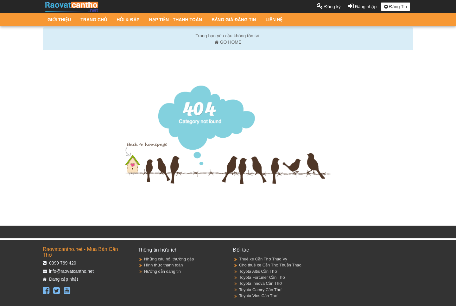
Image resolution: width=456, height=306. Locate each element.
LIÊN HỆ (273, 19)
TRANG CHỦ (93, 19)
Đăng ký (329, 6)
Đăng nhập (363, 6)
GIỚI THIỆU (59, 19)
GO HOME (228, 42)
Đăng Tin (395, 6)
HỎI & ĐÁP (128, 19)
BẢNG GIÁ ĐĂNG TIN (234, 19)
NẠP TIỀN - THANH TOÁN (175, 19)
